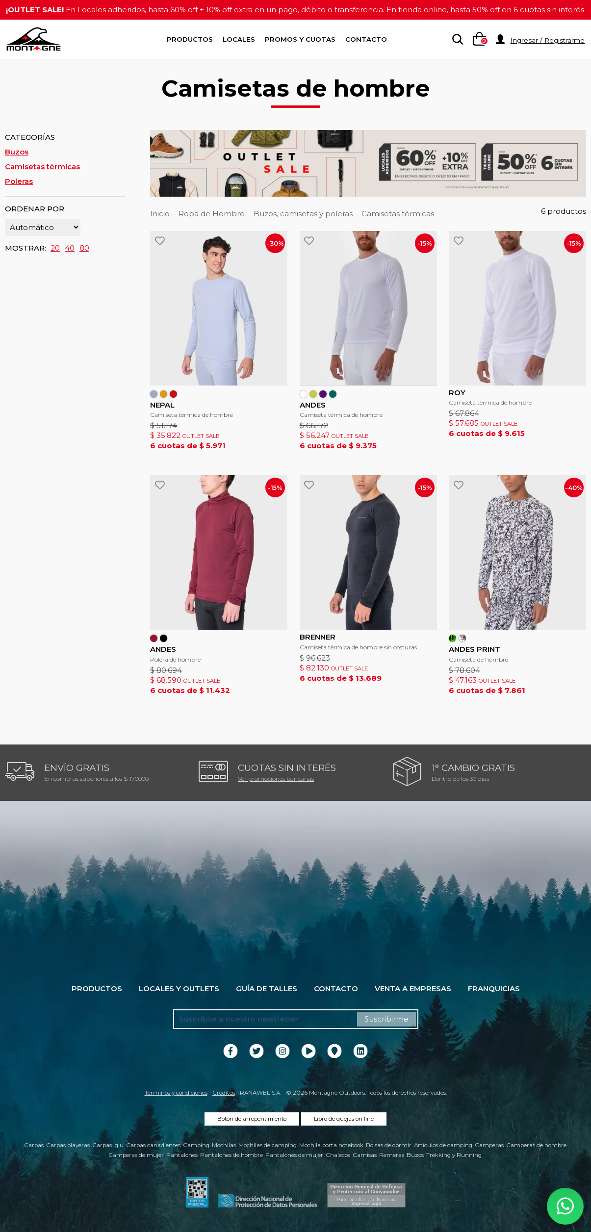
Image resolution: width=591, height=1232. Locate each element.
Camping (196, 1145)
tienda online (422, 9)
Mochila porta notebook (331, 1145)
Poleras (19, 181)
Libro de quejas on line (344, 1118)
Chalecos (338, 1155)
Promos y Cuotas (300, 39)
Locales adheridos (111, 9)
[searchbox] (455, 40)
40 (70, 248)
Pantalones (182, 1155)
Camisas (365, 1155)
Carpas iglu (108, 1145)
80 (84, 248)
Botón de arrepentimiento (251, 1118)
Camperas (489, 1145)
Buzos (16, 151)
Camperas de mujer (136, 1155)
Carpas (34, 1145)
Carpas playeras (68, 1145)
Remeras (391, 1155)
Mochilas (224, 1145)
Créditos (223, 1092)
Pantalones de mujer (294, 1155)
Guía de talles (266, 988)
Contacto (366, 39)
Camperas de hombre (536, 1145)
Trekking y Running (454, 1155)
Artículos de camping (443, 1145)
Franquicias (494, 988)
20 (55, 248)
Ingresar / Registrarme (547, 40)
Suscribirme (386, 1019)
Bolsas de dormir (388, 1145)
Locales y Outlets (179, 988)
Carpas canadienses (153, 1145)
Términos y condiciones (176, 1092)
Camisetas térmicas (42, 166)
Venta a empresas (413, 988)
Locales (239, 39)
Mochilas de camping (267, 1145)
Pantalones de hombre (231, 1155)
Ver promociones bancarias (276, 778)
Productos (190, 39)
